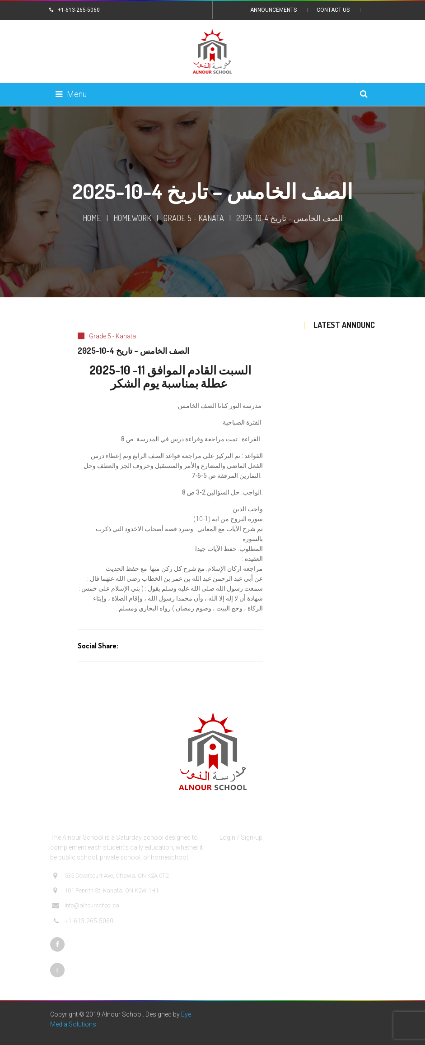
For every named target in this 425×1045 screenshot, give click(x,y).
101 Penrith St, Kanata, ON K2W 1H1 (105, 890)
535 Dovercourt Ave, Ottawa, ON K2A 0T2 (110, 875)
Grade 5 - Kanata (193, 218)
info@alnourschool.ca (85, 905)
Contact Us (333, 10)
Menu (71, 94)
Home (92, 218)
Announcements (273, 10)
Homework (132, 218)
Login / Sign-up (241, 837)
